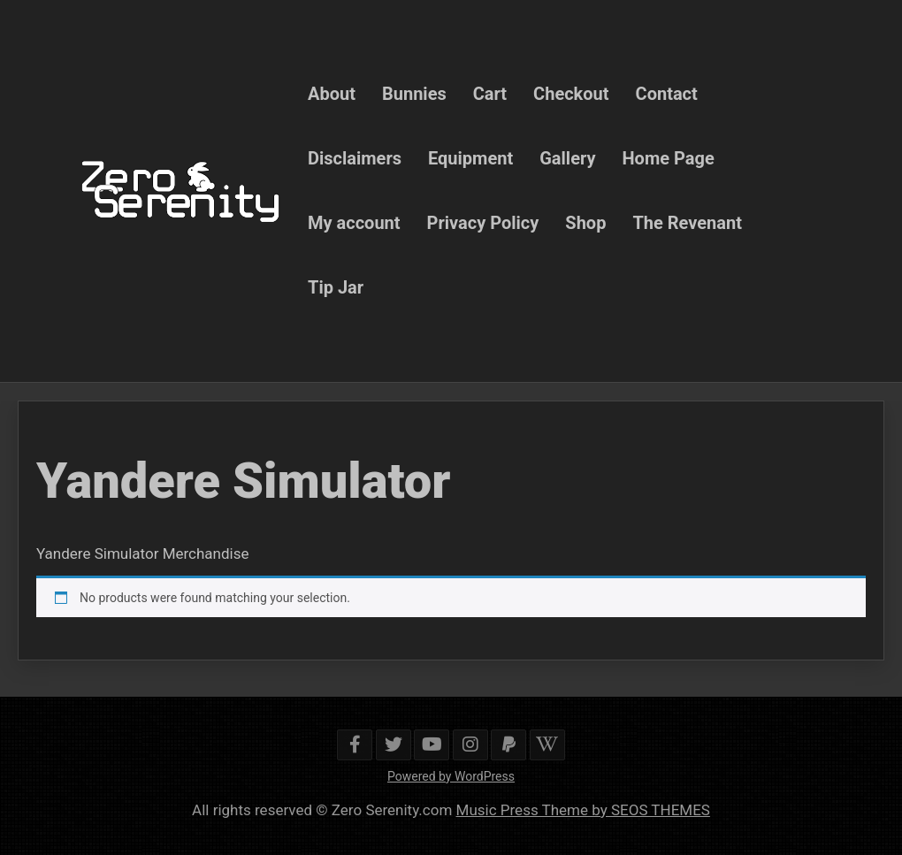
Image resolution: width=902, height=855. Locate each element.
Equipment (470, 158)
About (331, 93)
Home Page (669, 158)
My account (354, 222)
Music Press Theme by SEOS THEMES (583, 810)
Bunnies (414, 93)
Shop (585, 222)
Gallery (567, 158)
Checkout (570, 93)
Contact (667, 93)
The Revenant (687, 222)
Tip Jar (335, 287)
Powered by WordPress (451, 776)
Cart (490, 93)
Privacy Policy (483, 222)
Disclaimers (354, 158)
